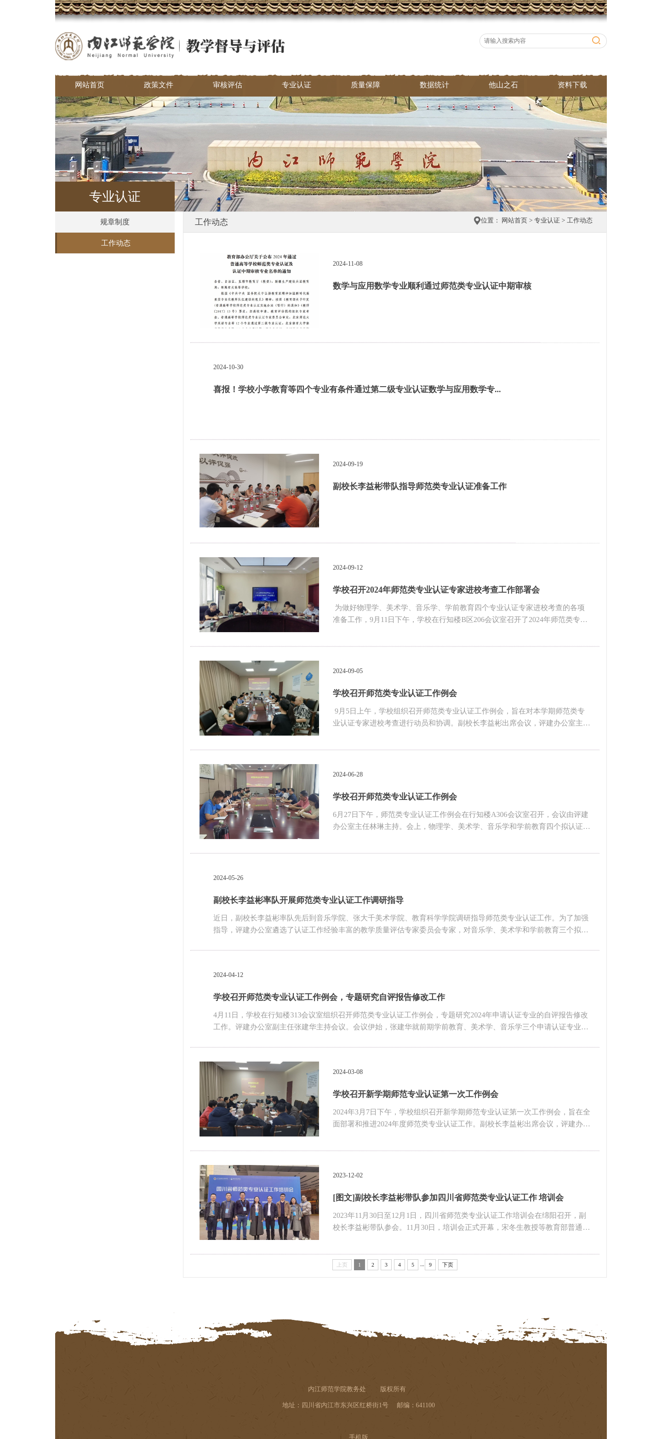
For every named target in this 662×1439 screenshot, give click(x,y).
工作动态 (116, 243)
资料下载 (572, 85)
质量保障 (365, 85)
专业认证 (296, 85)
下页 (447, 1265)
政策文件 (158, 85)
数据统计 (434, 85)
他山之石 (503, 85)
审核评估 (227, 85)
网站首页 (89, 85)
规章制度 (115, 222)
